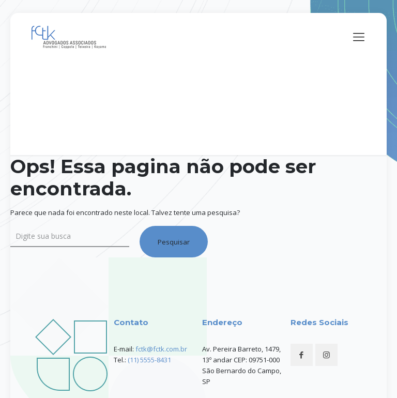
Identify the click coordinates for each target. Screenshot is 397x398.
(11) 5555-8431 (149, 359)
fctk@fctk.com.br (161, 349)
